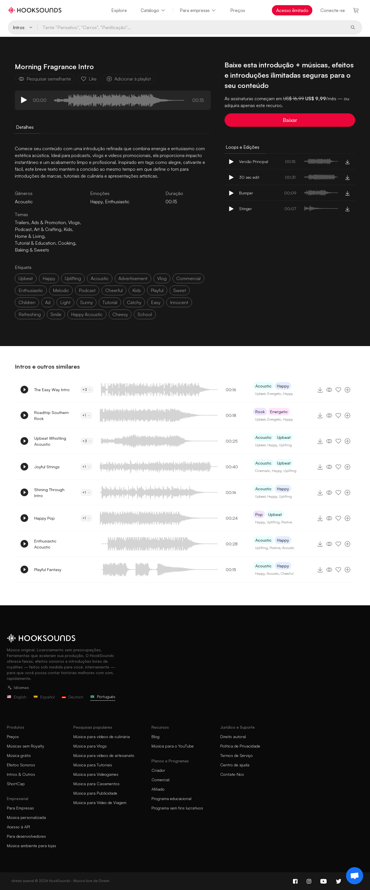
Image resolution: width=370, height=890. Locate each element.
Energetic (274, 393)
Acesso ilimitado (292, 10)
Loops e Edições (242, 147)
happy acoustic (87, 314)
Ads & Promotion (48, 222)
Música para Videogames (95, 774)
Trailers (22, 222)
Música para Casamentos (96, 783)
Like (89, 79)
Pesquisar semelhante (45, 79)
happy (49, 278)
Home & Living (30, 236)
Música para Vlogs (90, 746)
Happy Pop (44, 518)
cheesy (120, 314)
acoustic (100, 278)
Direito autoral (233, 736)
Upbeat (260, 393)
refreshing (30, 314)
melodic (61, 290)
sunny (86, 302)
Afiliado (158, 789)
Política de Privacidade (240, 746)
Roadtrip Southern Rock (51, 415)
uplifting (73, 278)
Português (102, 696)
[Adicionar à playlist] (347, 390)
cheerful (114, 290)
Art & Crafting (47, 229)
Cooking (66, 243)
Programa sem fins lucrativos (177, 807)
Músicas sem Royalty (25, 746)
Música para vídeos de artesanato (103, 755)
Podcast (23, 229)
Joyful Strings (47, 466)
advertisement (132, 278)
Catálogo (153, 10)
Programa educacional (171, 798)
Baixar (290, 120)
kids (136, 290)
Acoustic (263, 385)
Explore (119, 10)
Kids (68, 229)
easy (155, 302)
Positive (286, 522)
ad (47, 302)
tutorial (109, 302)
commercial (188, 278)
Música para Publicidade (95, 793)
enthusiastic (31, 290)
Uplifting (285, 445)
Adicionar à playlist (128, 79)
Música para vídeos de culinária (101, 736)
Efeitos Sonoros (21, 764)
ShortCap (16, 783)
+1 (86, 415)
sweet (179, 290)
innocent (179, 302)
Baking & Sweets (32, 250)
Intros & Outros (21, 774)
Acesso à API (18, 826)
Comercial (160, 779)
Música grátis (19, 755)
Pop (259, 514)
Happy (96, 201)
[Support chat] (354, 875)
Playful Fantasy (47, 569)
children (27, 302)
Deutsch (72, 696)
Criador (158, 770)
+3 (87, 389)
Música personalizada (26, 817)
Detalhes (25, 127)
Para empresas (198, 10)
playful (157, 290)
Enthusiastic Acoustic (45, 544)
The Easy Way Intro (52, 389)
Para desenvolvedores (26, 836)
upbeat (26, 278)
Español (44, 696)
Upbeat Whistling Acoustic (50, 441)
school (145, 314)
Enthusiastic (117, 201)
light (65, 302)
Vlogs (74, 222)
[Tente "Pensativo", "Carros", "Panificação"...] (191, 27)
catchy (134, 302)
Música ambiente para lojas (31, 845)
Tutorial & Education (35, 243)
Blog (155, 736)
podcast (87, 290)
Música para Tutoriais (92, 764)
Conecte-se (332, 10)
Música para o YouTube (172, 746)
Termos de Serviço (236, 755)
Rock (260, 411)
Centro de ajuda (234, 764)
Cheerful (287, 573)
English (17, 696)
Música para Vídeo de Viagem (99, 802)
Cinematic (262, 471)
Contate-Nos (232, 774)
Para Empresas (20, 807)
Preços (237, 10)
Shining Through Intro (49, 492)
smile (55, 314)
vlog (162, 278)
